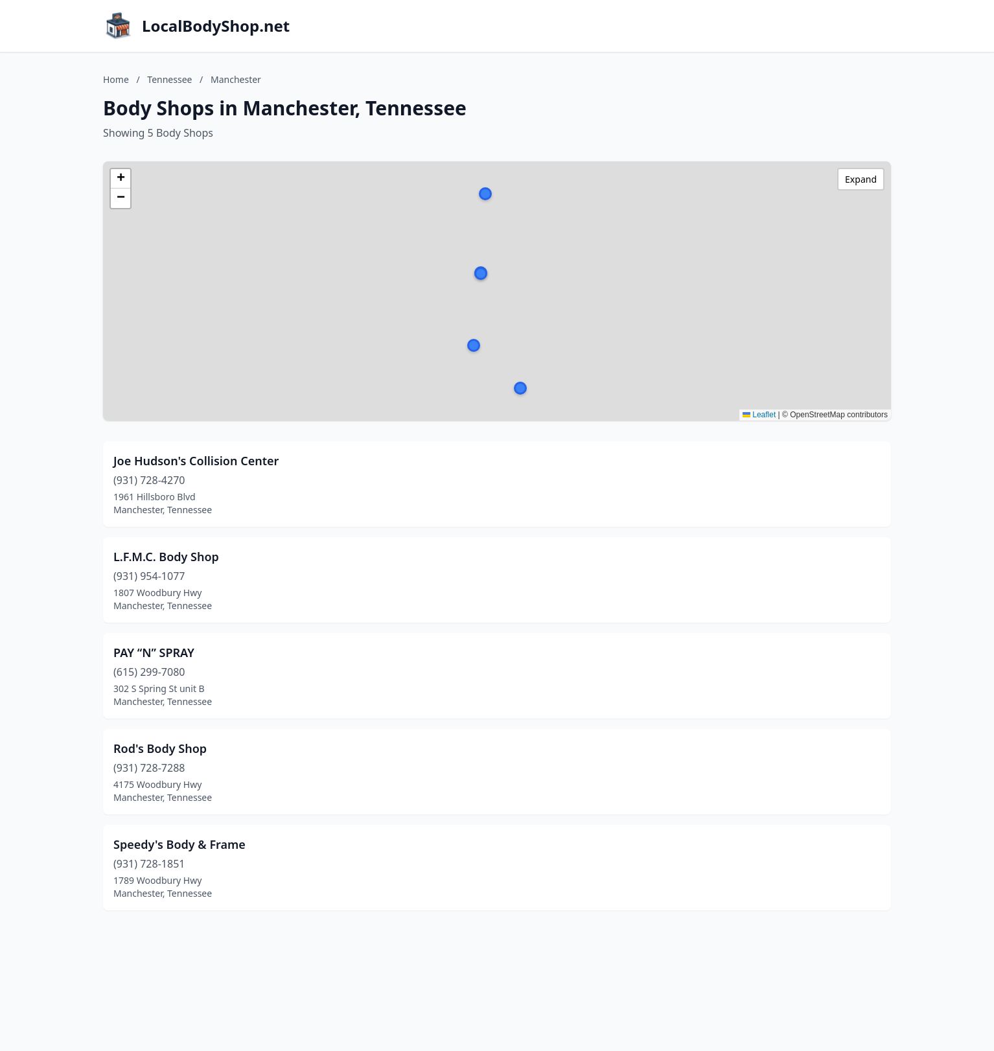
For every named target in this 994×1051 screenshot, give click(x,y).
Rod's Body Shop (160, 748)
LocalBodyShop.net (216, 26)
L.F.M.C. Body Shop (166, 556)
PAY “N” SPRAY (153, 652)
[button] (520, 388)
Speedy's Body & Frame (179, 844)
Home (116, 79)
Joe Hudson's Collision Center (196, 460)
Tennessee (169, 79)
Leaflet (759, 414)
